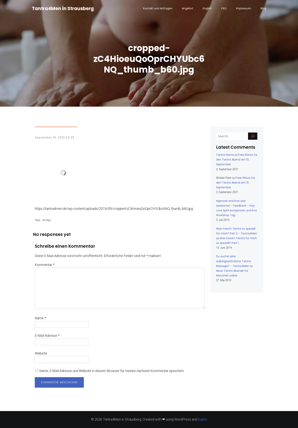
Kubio (202, 419)
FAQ (224, 8)
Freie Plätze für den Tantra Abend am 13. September (237, 159)
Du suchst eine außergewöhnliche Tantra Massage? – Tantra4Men (233, 261)
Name (40, 318)
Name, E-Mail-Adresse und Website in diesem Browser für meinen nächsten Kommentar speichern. (111, 371)
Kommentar (45, 265)
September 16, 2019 (50, 137)
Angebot (187, 8)
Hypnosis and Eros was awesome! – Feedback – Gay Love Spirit (235, 205)
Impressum (243, 8)
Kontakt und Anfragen (157, 8)
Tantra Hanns (225, 155)
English (207, 8)
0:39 (70, 137)
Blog (263, 8)
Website (41, 353)
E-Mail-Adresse (47, 336)
